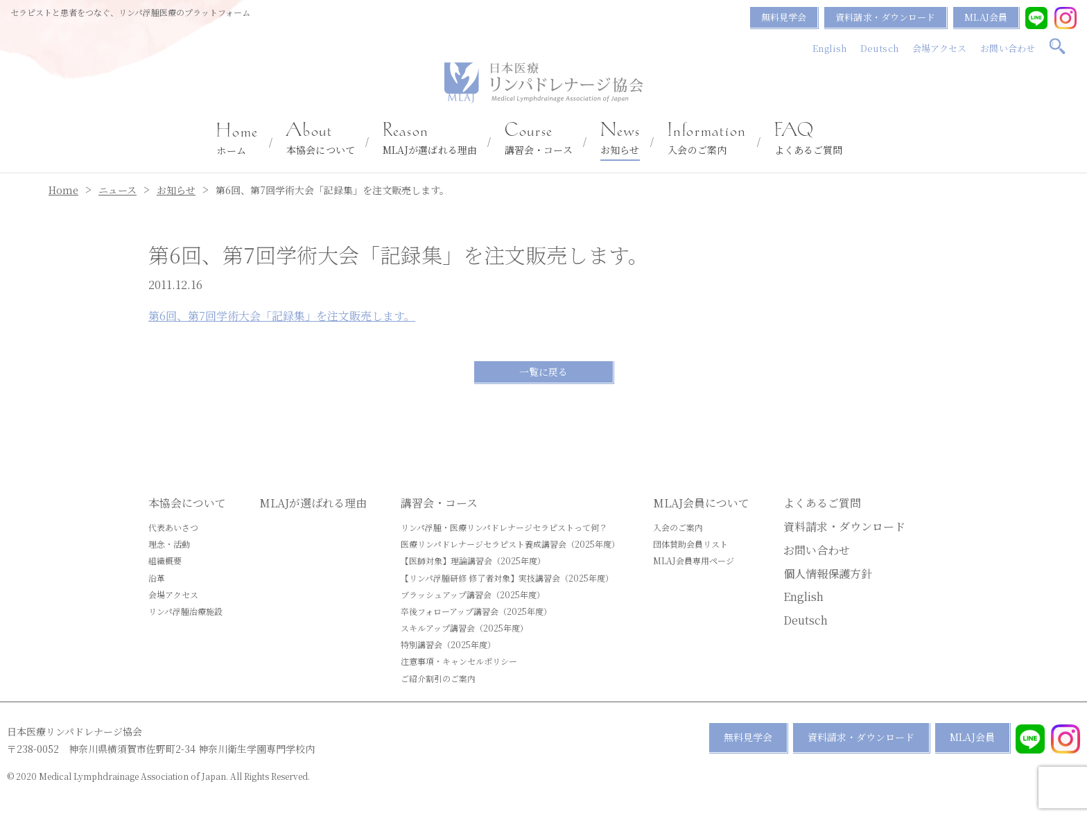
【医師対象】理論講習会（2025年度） (473, 560)
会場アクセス (939, 48)
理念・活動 (169, 544)
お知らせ (620, 139)
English (829, 48)
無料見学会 (784, 17)
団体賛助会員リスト (690, 544)
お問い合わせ (1007, 48)
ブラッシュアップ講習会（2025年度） (473, 594)
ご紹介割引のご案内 (438, 678)
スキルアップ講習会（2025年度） (464, 628)
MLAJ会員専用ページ (693, 560)
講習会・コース (539, 139)
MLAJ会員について (701, 503)
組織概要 (165, 560)
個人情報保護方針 (827, 574)
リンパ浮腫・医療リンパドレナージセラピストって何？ (504, 527)
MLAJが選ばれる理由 (430, 139)
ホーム (237, 140)
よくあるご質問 (808, 139)
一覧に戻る (543, 371)
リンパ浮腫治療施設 (185, 611)
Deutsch (879, 48)
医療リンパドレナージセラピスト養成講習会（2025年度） (510, 544)
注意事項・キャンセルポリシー (459, 661)
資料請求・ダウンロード (885, 17)
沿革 (156, 578)
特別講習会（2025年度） (448, 644)
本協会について (320, 139)
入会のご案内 (707, 139)
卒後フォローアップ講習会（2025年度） (476, 611)
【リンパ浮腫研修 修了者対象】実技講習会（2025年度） (507, 578)
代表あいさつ (173, 527)
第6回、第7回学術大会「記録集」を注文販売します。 (281, 316)
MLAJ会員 (985, 17)
